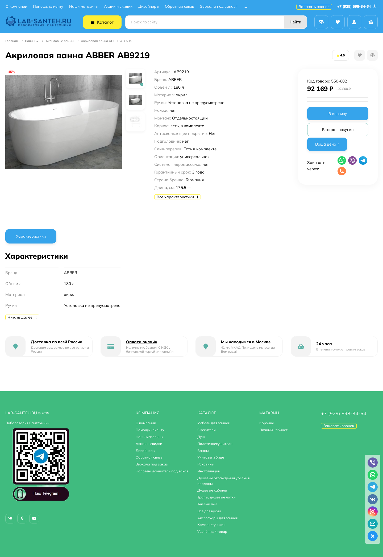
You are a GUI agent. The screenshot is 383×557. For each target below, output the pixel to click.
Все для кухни (209, 511)
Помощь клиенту (48, 6)
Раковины (205, 464)
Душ (201, 437)
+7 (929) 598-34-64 (356, 6)
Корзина (266, 423)
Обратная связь (179, 6)
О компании (16, 6)
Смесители (206, 430)
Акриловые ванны (59, 41)
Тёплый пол (207, 504)
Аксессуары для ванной (217, 518)
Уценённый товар (212, 531)
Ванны (30, 41)
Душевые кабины (212, 490)
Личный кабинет (273, 430)
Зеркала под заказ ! (218, 6)
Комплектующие (211, 524)
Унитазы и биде (210, 457)
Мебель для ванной (213, 423)
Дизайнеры (148, 6)
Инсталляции (208, 471)
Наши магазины (83, 6)
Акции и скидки (118, 6)
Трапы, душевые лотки (216, 497)
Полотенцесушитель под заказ (162, 471)
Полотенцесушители (214, 444)
